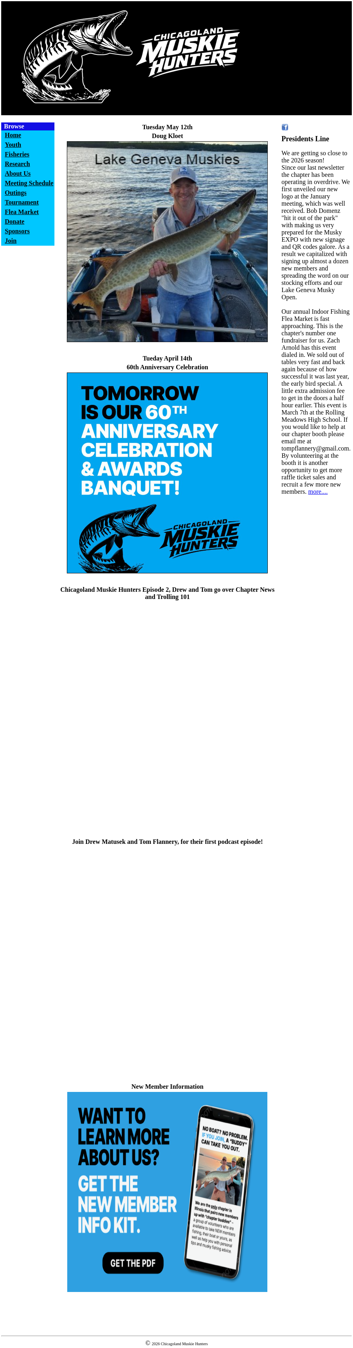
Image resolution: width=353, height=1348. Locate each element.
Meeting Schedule (29, 183)
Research (17, 163)
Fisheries (17, 154)
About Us (17, 173)
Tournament (22, 202)
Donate (14, 221)
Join (10, 240)
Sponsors (17, 231)
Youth (13, 144)
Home (13, 135)
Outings (15, 192)
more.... (318, 491)
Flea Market (22, 211)
